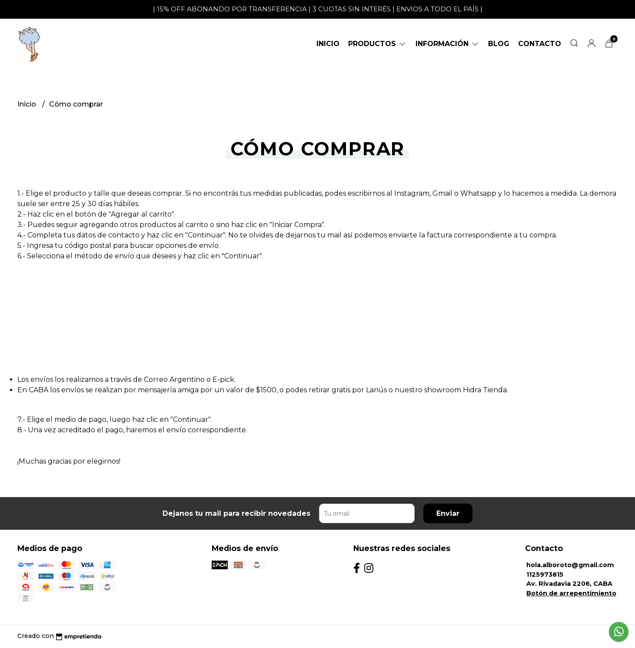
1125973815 (544, 574)
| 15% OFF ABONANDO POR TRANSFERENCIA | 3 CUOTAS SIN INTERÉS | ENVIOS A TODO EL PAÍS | (317, 9)
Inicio (327, 44)
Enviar (447, 513)
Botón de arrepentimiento (571, 593)
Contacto (539, 44)
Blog (498, 44)
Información (447, 44)
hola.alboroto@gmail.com (570, 565)
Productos (377, 44)
